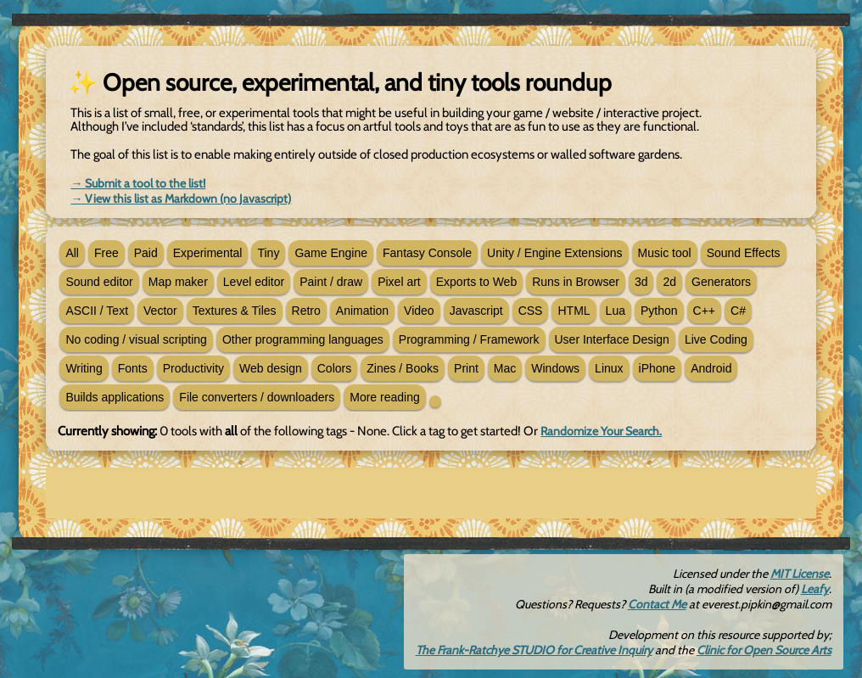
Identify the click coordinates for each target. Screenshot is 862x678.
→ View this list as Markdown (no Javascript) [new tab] (180, 198)
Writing (83, 368)
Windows (555, 368)
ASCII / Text (96, 310)
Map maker (178, 282)
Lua (615, 310)
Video (419, 310)
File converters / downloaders (256, 397)
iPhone (657, 368)
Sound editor (98, 282)
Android (711, 368)
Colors (334, 368)
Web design (270, 368)
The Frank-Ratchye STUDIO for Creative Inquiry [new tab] (534, 650)
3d (641, 282)
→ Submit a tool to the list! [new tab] (137, 183)
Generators (721, 282)
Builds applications (114, 397)
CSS (530, 310)
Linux (609, 368)
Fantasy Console (427, 253)
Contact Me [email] (657, 604)
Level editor (253, 282)
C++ (704, 310)
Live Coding (716, 339)
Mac (505, 368)
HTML (573, 310)
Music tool (664, 253)
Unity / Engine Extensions (555, 253)
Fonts (133, 368)
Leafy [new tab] (815, 589)
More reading (385, 397)
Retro (306, 310)
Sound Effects (744, 253)
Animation (362, 310)
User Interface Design (612, 339)
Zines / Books (403, 368)
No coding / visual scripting (136, 339)
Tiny (268, 253)
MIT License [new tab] (799, 573)
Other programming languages (302, 339)
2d (669, 282)
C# (738, 310)
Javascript (476, 310)
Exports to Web (476, 282)
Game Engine (330, 253)
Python (659, 310)
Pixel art (399, 282)
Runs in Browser (575, 282)
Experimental (208, 253)
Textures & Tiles (235, 310)
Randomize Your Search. (601, 431)
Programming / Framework (469, 339)
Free (106, 253)
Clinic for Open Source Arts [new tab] (764, 650)
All (72, 253)
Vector (160, 310)
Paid (146, 253)
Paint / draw (330, 282)
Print (466, 368)
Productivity (193, 368)
